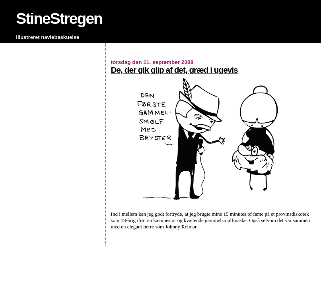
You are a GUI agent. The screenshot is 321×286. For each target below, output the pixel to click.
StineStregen (59, 18)
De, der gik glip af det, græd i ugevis (174, 69)
